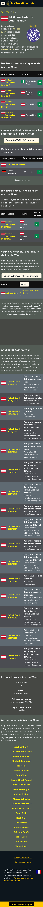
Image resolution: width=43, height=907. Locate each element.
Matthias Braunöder (21, 807)
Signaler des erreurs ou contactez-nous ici (18, 883)
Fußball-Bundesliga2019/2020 (16, 454)
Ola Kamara (21, 826)
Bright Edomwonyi (21, 764)
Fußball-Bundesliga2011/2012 (16, 660)
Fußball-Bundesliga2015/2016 (16, 548)
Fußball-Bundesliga (8, 82)
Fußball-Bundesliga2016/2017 (16, 513)
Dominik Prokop (21, 774)
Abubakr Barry (21, 750)
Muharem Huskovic (21, 812)
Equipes (5, 12)
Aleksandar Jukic (21, 760)
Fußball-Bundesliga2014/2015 (16, 620)
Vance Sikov (21, 850)
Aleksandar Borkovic (21, 755)
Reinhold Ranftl (21, 835)
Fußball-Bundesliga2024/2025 (16, 403)
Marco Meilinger (21, 793)
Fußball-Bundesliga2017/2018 (16, 496)
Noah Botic (21, 817)
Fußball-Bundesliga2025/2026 (16, 387)
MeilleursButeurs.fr (22, 3)
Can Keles (21, 769)
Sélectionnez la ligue (21, 904)
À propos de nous (22, 861)
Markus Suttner (21, 798)
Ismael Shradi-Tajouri (21, 783)
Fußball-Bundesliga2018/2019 (16, 474)
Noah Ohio (21, 821)
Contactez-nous (23, 865)
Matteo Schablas (21, 802)
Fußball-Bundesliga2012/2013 (16, 640)
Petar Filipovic (21, 831)
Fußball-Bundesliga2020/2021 (16, 434)
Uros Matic (21, 845)
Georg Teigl (21, 779)
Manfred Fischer (21, 788)
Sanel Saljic (21, 840)
